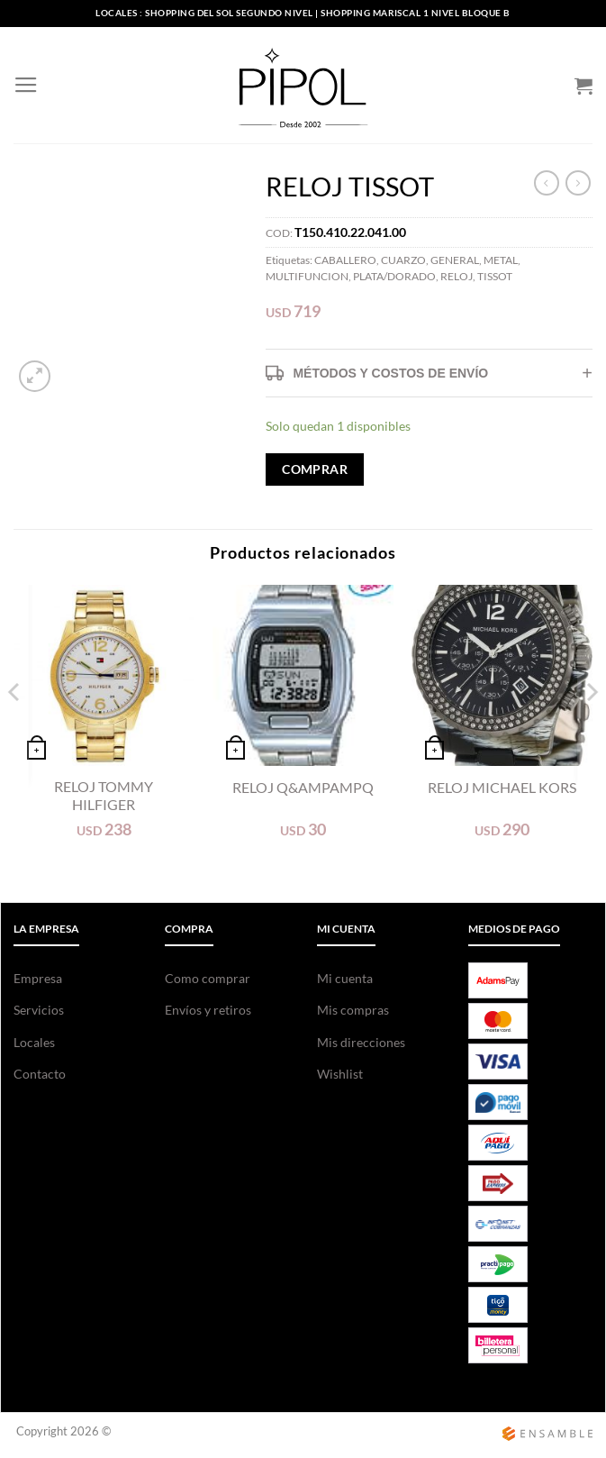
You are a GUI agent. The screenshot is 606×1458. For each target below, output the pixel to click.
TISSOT (494, 276)
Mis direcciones (361, 1042)
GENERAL (454, 260)
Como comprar (207, 978)
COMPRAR (315, 469)
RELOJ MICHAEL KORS (502, 787)
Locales (34, 1042)
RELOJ (456, 276)
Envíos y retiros (208, 1009)
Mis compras (353, 1009)
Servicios (39, 1009)
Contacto (40, 1073)
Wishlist (340, 1073)
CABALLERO (345, 260)
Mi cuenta (345, 978)
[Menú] (25, 85)
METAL (501, 260)
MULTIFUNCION (307, 276)
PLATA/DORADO (394, 276)
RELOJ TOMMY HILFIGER (103, 796)
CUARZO (403, 260)
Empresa (38, 978)
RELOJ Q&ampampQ (303, 787)
